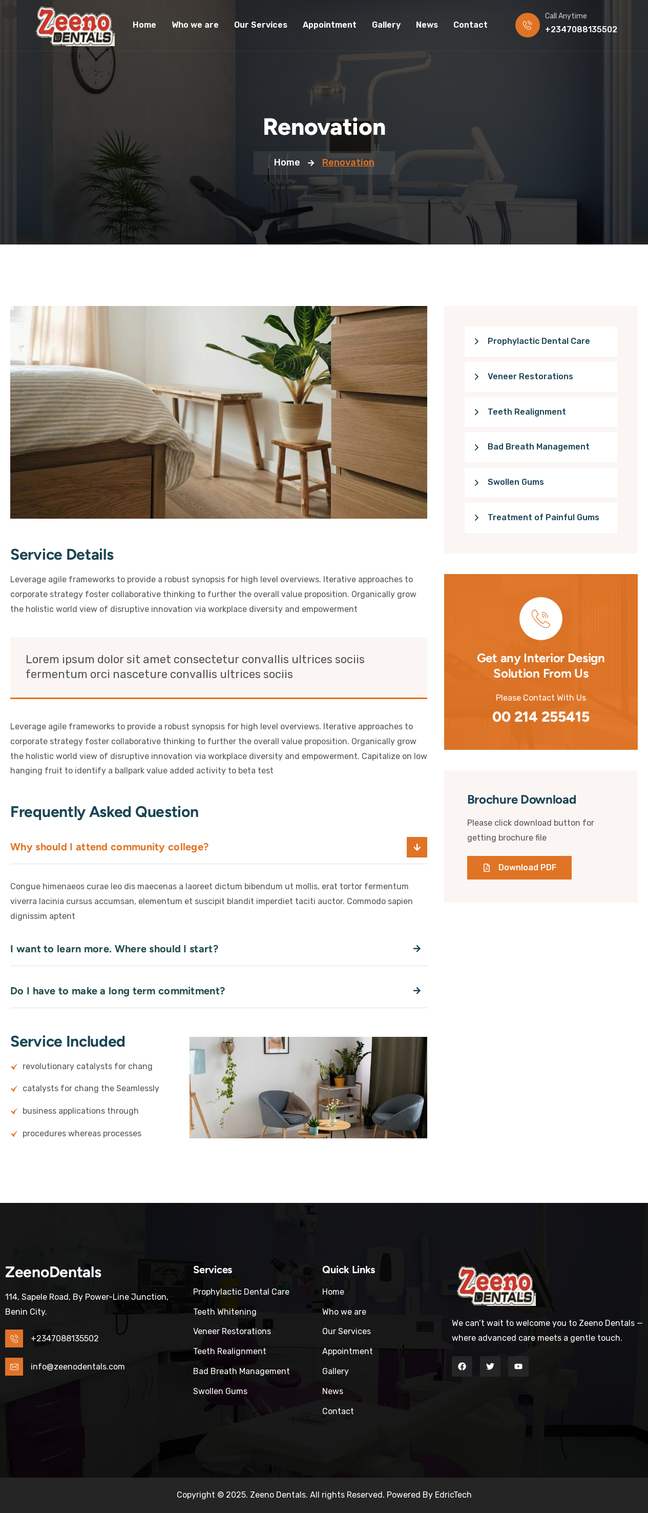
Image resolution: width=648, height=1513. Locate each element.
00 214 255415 (541, 716)
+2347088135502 (581, 29)
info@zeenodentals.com (78, 1367)
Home (287, 162)
